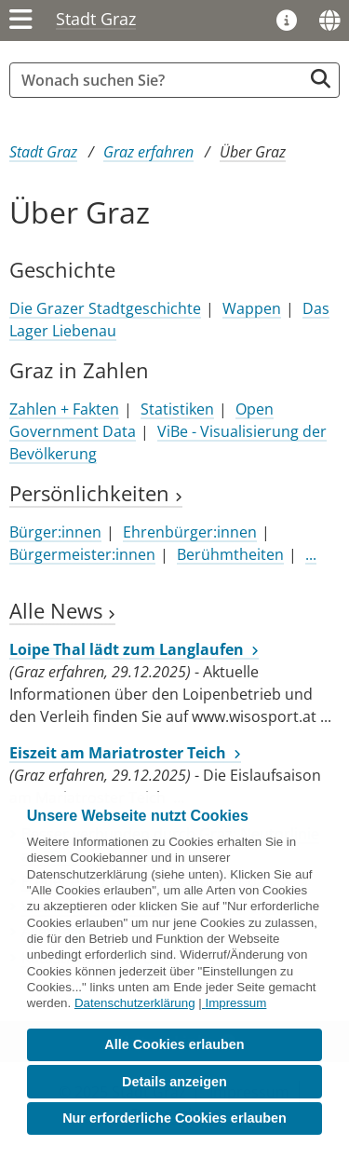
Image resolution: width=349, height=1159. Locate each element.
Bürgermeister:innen (82, 554)
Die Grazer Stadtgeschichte (105, 308)
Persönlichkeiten (95, 493)
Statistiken (177, 409)
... (310, 554)
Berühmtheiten (230, 554)
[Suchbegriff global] (160, 80)
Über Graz (253, 152)
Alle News (62, 610)
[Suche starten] (320, 79)
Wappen (251, 308)
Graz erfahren (148, 152)
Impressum (235, 1003)
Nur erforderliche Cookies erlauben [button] (174, 1118)
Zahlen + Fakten (64, 409)
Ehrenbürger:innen (190, 532)
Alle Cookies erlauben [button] (174, 1044)
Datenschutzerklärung (134, 1003)
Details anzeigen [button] (174, 1081)
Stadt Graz (96, 18)
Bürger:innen (55, 532)
